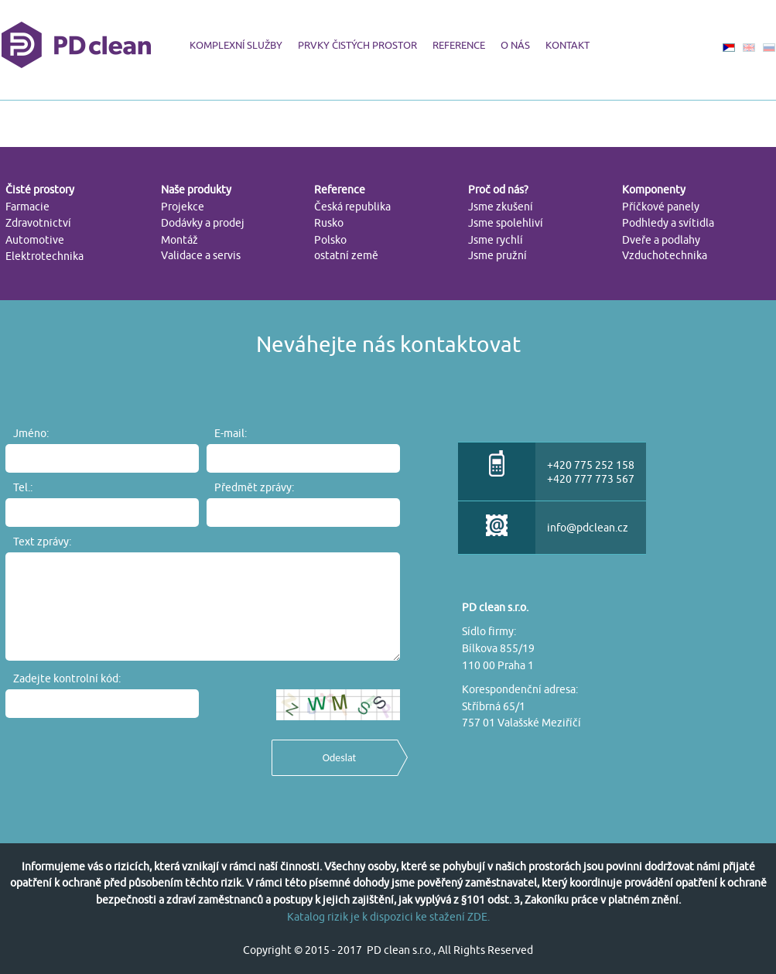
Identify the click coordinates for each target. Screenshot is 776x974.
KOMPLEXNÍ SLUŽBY (236, 45)
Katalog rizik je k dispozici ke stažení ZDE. (388, 917)
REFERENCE (458, 45)
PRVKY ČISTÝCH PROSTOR (357, 45)
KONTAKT (567, 45)
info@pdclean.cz (587, 528)
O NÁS (515, 45)
